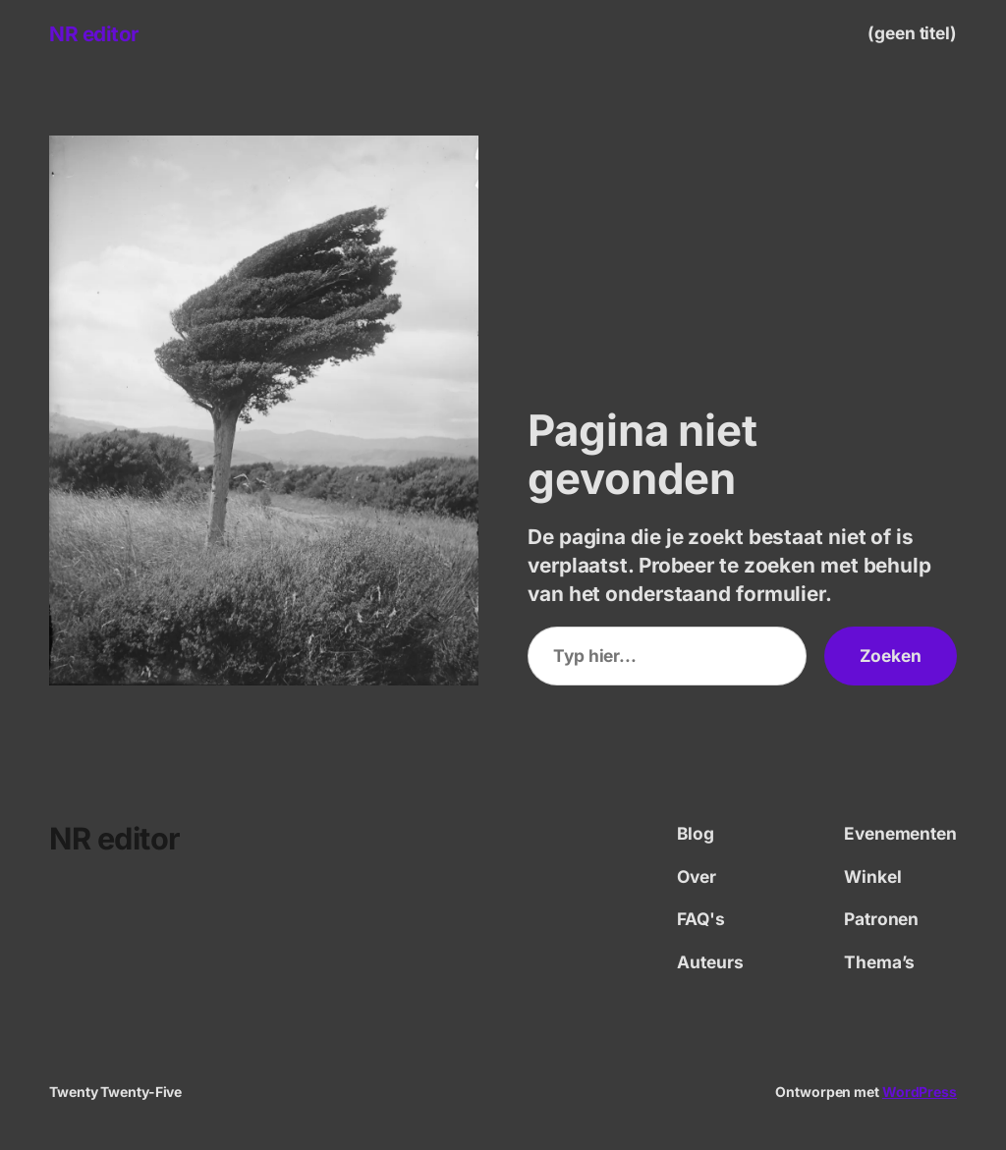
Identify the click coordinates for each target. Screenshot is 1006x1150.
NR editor (94, 34)
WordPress (919, 1091)
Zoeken (891, 655)
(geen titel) (912, 33)
